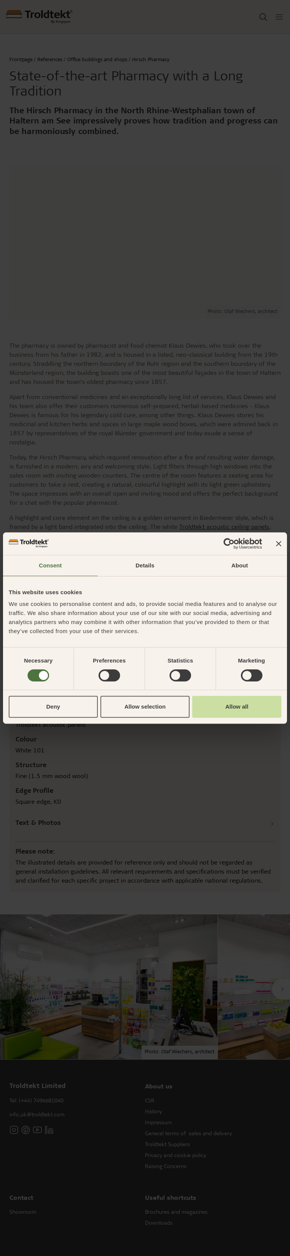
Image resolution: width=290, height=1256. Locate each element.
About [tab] (239, 565)
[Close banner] (278, 543)
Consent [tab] (50, 565)
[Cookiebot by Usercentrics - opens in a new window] (229, 543)
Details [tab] (145, 565)
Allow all (236, 706)
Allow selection (144, 706)
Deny (53, 706)
